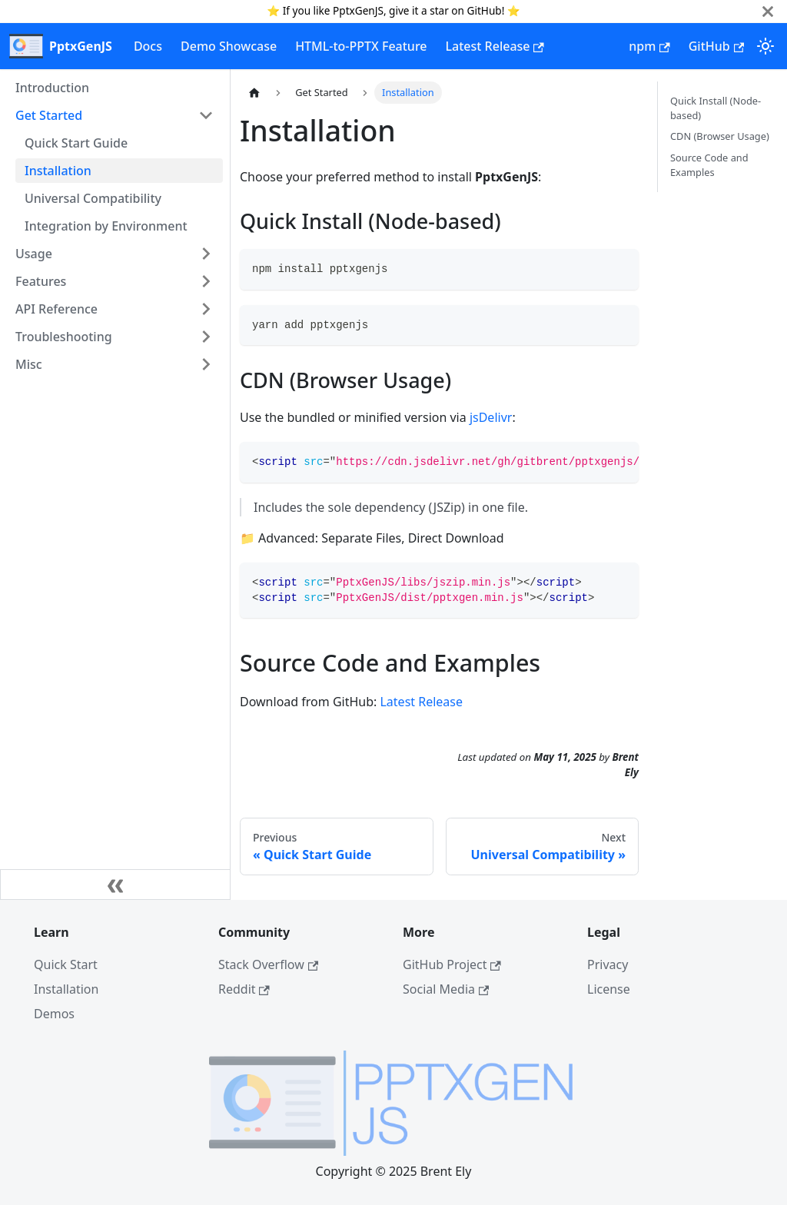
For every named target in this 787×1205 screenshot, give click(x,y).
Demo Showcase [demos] (229, 46)
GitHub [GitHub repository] (716, 46)
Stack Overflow (268, 964)
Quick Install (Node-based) (715, 108)
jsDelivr (491, 417)
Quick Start (66, 964)
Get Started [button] (48, 115)
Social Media (446, 989)
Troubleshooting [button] (63, 336)
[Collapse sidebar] (115, 884)
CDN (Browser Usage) (719, 136)
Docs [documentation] (148, 46)
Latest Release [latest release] (495, 46)
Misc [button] (28, 364)
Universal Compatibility (93, 198)
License (608, 989)
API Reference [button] (56, 308)
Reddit (244, 989)
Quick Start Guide (76, 142)
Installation (58, 170)
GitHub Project (452, 964)
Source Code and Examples (709, 165)
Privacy (607, 964)
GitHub (484, 10)
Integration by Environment (106, 225)
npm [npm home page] (649, 46)
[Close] (768, 11)
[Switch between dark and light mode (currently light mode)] (765, 46)
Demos (54, 1013)
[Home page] (254, 92)
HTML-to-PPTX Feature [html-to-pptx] (361, 46)
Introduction (52, 87)
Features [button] (40, 281)
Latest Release (421, 701)
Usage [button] (33, 253)
